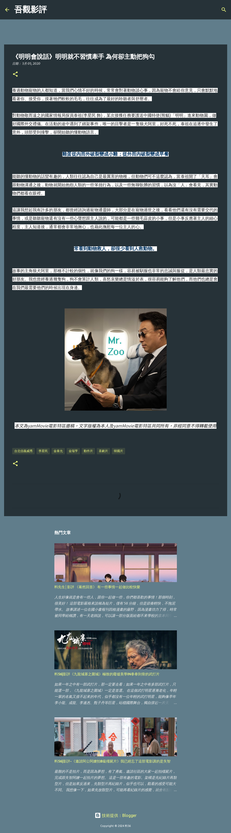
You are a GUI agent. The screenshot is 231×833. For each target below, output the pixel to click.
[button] (15, 74)
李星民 (43, 451)
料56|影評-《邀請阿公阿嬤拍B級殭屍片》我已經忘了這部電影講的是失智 (112, 761)
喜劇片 (103, 451)
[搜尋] (54, 10)
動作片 (88, 451)
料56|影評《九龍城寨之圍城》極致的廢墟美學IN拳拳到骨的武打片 (107, 674)
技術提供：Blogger (116, 815)
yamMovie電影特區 (47, 425)
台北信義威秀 (23, 451)
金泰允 (58, 451)
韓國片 (118, 451)
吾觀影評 (30, 9)
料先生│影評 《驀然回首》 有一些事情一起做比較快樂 (97, 587)
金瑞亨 (73, 451)
